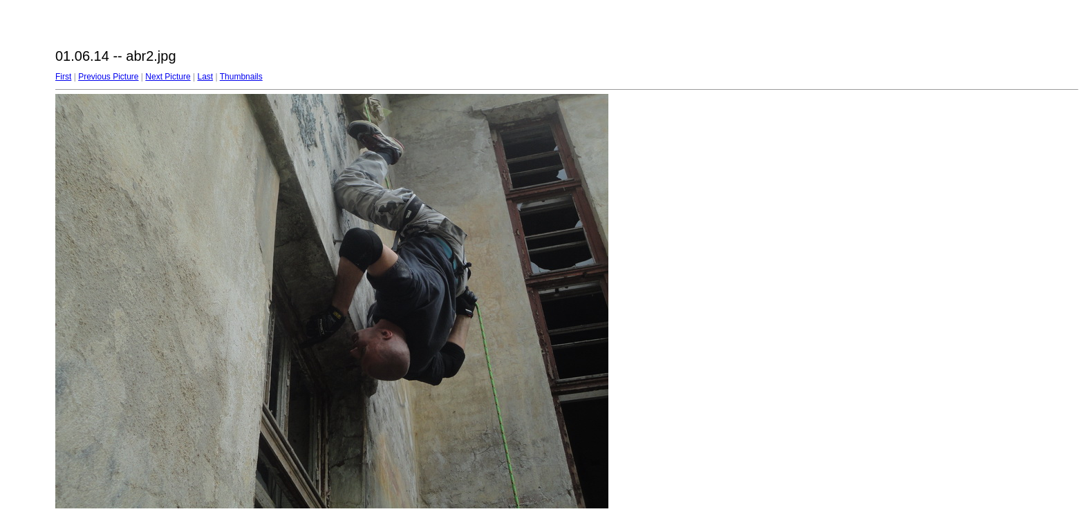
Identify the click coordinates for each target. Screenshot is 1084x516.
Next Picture (167, 77)
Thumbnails (241, 77)
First (63, 77)
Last (205, 77)
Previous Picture (108, 77)
